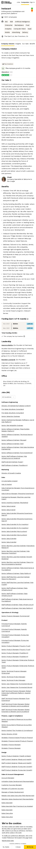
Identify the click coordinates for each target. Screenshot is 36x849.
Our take (25, 44)
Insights (18, 44)
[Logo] (6, 2)
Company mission (7, 44)
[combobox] (2, 397)
